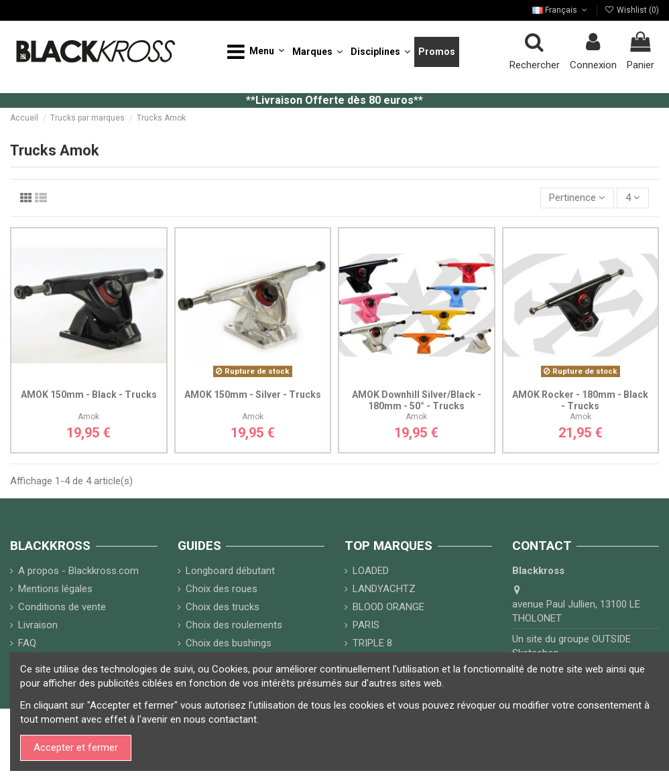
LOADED (371, 571)
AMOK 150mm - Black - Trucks (89, 394)
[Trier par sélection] (577, 198)
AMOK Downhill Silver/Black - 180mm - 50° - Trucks (416, 400)
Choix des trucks (222, 607)
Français (560, 10)
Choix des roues (221, 589)
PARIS (366, 625)
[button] (255, 52)
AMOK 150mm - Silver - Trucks (252, 394)
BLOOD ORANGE (388, 607)
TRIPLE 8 (372, 643)
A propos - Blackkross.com (78, 571)
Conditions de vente (62, 607)
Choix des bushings (228, 643)
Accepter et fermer (76, 747)
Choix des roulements (234, 625)
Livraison (38, 625)
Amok (88, 416)
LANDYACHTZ (384, 589)
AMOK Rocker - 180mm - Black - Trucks (580, 400)
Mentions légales (55, 589)
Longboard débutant (230, 571)
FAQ (27, 643)
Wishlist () (632, 10)
